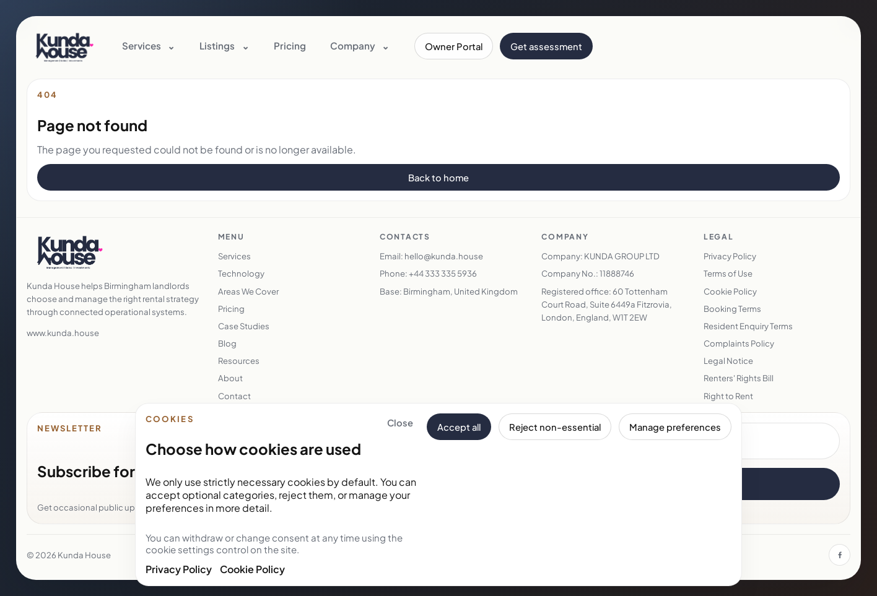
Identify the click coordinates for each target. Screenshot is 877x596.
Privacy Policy (179, 569)
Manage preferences (675, 427)
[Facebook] (839, 555)
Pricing (290, 45)
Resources (239, 360)
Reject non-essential (555, 427)
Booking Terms (732, 308)
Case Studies (243, 326)
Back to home (438, 177)
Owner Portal (453, 46)
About (230, 378)
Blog (227, 343)
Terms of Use (728, 273)
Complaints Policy (739, 343)
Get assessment (546, 46)
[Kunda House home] (64, 46)
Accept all (459, 427)
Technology (241, 273)
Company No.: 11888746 (587, 273)
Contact (234, 396)
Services (234, 256)
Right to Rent (728, 396)
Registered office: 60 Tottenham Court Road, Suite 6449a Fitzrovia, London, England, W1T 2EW (606, 304)
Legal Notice (728, 360)
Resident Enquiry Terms (748, 326)
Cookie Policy (252, 569)
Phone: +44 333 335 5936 (428, 273)
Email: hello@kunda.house (431, 256)
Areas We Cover (248, 291)
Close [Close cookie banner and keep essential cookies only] (400, 422)
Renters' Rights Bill (739, 378)
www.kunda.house (63, 332)
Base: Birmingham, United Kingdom (449, 291)
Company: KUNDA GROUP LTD (600, 256)
